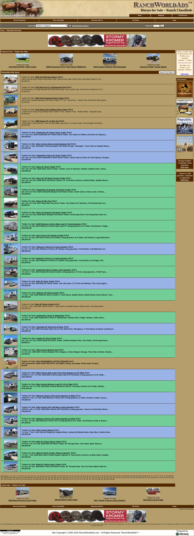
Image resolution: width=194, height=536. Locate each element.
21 (45, 476)
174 (81, 479)
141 (158, 477)
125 (113, 477)
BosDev (5, 533)
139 (152, 477)
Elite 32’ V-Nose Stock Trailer (48, 442)
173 (78, 479)
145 (169, 477)
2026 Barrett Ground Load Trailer (22, 500)
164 (52, 479)
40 (85, 476)
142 (161, 477)
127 (119, 477)
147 (2, 479)
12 (25, 476)
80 (171, 476)
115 (84, 477)
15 (32, 476)
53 (113, 476)
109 (67, 477)
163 (49, 479)
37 (79, 476)
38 (81, 476)
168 (63, 479)
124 (111, 477)
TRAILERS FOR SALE (13, 30)
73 (156, 476)
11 (23, 476)
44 (94, 476)
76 (162, 476)
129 (122, 477)
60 (128, 476)
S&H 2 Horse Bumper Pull (47, 350)
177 (90, 479)
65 (139, 476)
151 (13, 479)
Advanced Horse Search (80, 26)
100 (40, 477)
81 (173, 476)
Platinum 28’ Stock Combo (47, 293)
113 (78, 477)
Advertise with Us (97, 20)
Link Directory (182, 15)
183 (107, 479)
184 (110, 479)
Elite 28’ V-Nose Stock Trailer (48, 464)
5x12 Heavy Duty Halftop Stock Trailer (51, 110)
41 (87, 476)
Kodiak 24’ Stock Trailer (46, 338)
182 (104, 479)
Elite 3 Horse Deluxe (45, 430)
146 (172, 477)
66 (141, 476)
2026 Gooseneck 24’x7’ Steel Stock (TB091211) (66, 67)
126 (116, 477)
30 (64, 476)
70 (149, 476)
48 (102, 476)
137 (146, 477)
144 (166, 477)
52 (111, 476)
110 (69, 477)
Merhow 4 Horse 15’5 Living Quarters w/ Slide (55, 396)
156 (28, 479)
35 (75, 476)
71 (152, 476)
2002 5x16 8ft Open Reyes (46, 77)
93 (25, 477)
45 (96, 476)
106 (58, 477)
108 (64, 477)
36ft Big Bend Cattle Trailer (66, 500)
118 (93, 477)
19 (40, 476)
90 (18, 477)
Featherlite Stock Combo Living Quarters (53, 270)
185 (113, 479)
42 (90, 476)
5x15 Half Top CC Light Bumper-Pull (50, 87)
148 (5, 479)
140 (155, 477)
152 (16, 479)
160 (40, 479)
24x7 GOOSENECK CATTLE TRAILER (52, 361)
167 (60, 479)
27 (57, 476)
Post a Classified (58, 20)
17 (36, 476)
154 (22, 479)
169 (66, 479)
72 (154, 476)
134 (137, 477)
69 (147, 476)
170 (69, 479)
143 (163, 477)
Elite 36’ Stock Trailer (45, 281)
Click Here (185, 74)
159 (37, 479)
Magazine (161, 15)
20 (43, 476)
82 (1, 477)
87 (12, 477)
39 (83, 476)
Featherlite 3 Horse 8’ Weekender (50, 316)
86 (10, 477)
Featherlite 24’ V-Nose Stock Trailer (51, 133)
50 (107, 476)
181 (102, 479)
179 (96, 479)
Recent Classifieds (20, 20)
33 (70, 476)
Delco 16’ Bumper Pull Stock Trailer (51, 213)
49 (104, 476)
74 (158, 476)
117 (90, 477)
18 (38, 476)
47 (100, 476)
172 (75, 479)
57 (122, 476)
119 (96, 477)
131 (128, 477)
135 (140, 477)
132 (131, 477)
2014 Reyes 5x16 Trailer (153, 500)
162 (46, 479)
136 (143, 477)
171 (72, 479)
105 (55, 477)
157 (31, 479)
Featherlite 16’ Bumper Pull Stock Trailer (53, 190)
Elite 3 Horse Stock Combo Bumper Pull (53, 144)
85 (8, 477)
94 (27, 477)
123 (108, 477)
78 (166, 476)
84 (6, 477)
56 (119, 476)
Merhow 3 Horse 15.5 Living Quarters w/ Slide (55, 419)
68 (145, 476)
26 (55, 476)
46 (98, 476)
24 (51, 476)
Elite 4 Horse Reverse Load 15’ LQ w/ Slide (54, 384)
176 (87, 479)
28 (60, 476)
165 (54, 479)
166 (57, 479)
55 (117, 476)
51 (109, 476)
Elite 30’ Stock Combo (44, 304)
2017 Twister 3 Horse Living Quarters (109, 500)
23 (49, 476)
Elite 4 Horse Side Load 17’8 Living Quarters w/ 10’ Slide (60, 373)
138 (149, 477)
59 (126, 476)
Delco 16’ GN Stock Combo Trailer (50, 178)
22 (47, 476)
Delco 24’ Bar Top (43, 201)
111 (72, 477)
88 (14, 477)
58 (124, 476)
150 (10, 479)
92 (23, 477)
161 (43, 479)
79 (169, 476)
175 (84, 479)
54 (115, 476)
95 (29, 477)
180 (99, 479)
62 (132, 476)
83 (3, 477)
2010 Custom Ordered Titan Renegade (109, 67)
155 (25, 479)
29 (62, 476)
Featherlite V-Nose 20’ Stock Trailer (51, 155)
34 (72, 476)
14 (30, 476)
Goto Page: (4, 476)
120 (99, 477)
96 (31, 477)
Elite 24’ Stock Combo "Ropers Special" (53, 453)
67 (143, 476)
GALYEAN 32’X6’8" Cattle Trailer (22, 67)
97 (33, 477)
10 (21, 476)
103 (49, 477)
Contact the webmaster (186, 509)
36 (77, 476)
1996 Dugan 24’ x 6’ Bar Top (47, 121)
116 (87, 477)
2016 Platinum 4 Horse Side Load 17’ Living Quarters (58, 224)
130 (125, 477)
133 (134, 477)
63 (134, 476)
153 (19, 479)
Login (174, 20)
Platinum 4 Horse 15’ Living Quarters (52, 247)
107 (61, 477)
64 (137, 476)
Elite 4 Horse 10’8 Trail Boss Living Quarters (55, 407)
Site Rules (135, 20)
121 (102, 477)
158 (34, 479)
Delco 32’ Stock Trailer (45, 167)
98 (36, 477)
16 (34, 476)
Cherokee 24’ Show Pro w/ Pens (49, 327)
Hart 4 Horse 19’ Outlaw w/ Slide (49, 235)
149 (8, 479)
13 (28, 476)
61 (130, 476)
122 (105, 477)
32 (68, 476)
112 (75, 477)
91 (21, 477)
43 (92, 476)
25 (53, 476)
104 (52, 477)
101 (43, 477)
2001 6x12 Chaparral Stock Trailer (49, 98)
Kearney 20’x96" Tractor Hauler (153, 67)
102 (46, 477)
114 (81, 477)
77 (164, 476)
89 (16, 477)
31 (66, 476)
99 (38, 477)
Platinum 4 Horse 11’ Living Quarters (52, 258)
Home (140, 15)
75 (160, 476)
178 (93, 479)
